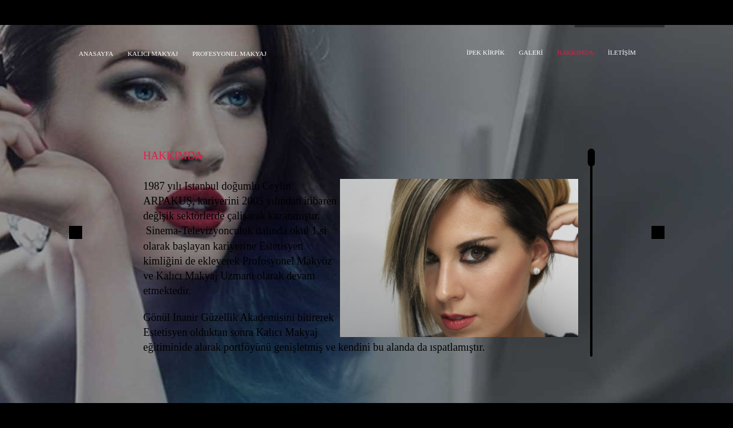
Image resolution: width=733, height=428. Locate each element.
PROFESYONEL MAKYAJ (229, 53)
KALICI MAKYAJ (152, 53)
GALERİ (530, 52)
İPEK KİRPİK (486, 52)
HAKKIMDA (575, 52)
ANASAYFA (96, 53)
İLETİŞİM (622, 52)
